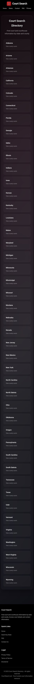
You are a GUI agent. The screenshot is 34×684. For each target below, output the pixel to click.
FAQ (23, 8)
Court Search (17, 4)
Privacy (29, 8)
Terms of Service (6, 658)
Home (5, 8)
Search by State (6, 635)
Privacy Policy (5, 655)
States (11, 8)
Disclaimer (4, 662)
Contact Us (5, 642)
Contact (17, 8)
